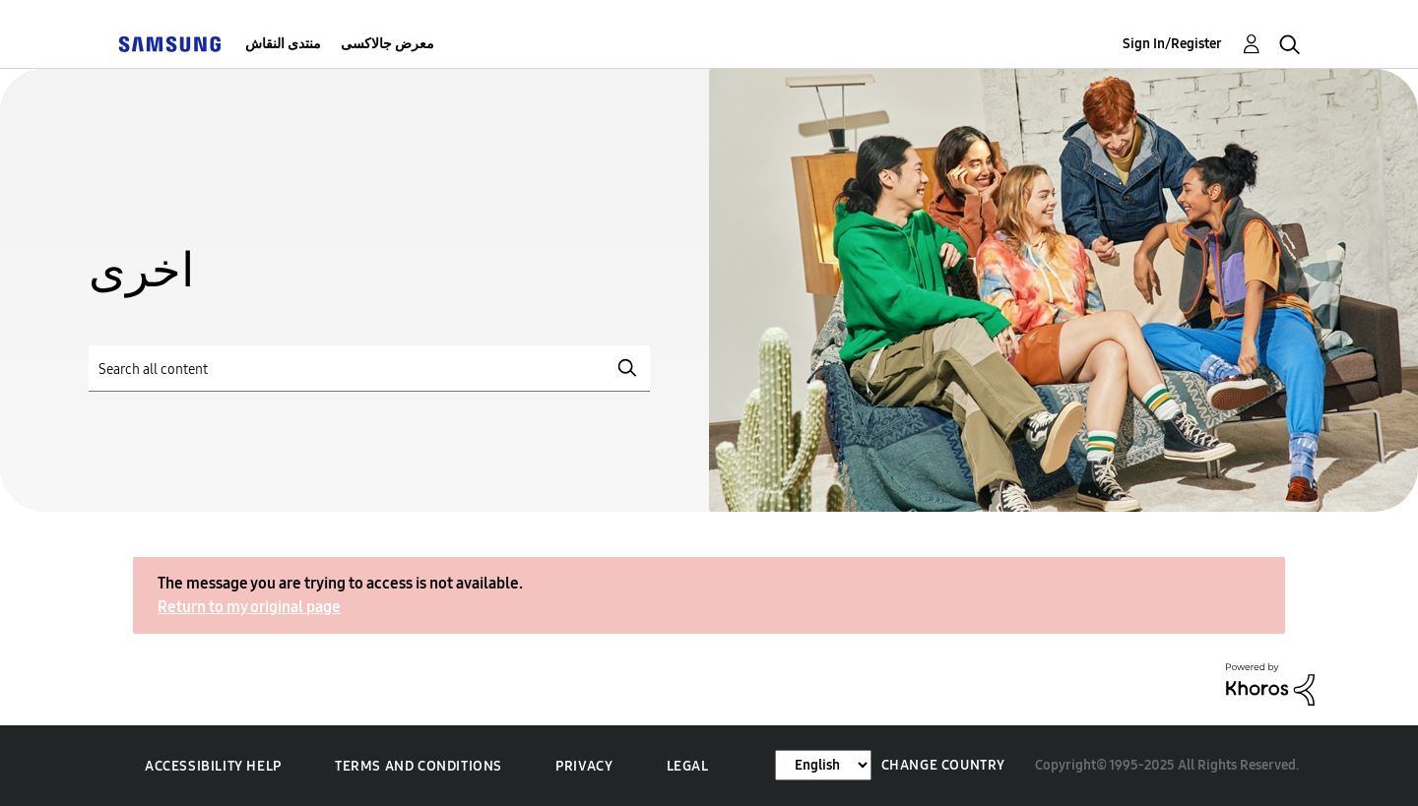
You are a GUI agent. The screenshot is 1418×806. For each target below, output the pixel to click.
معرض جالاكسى (387, 43)
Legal (688, 766)
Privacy (583, 766)
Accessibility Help (213, 766)
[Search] (369, 368)
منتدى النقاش (283, 43)
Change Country (943, 765)
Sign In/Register (1172, 43)
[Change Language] (823, 765)
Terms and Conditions (418, 766)
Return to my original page (249, 606)
